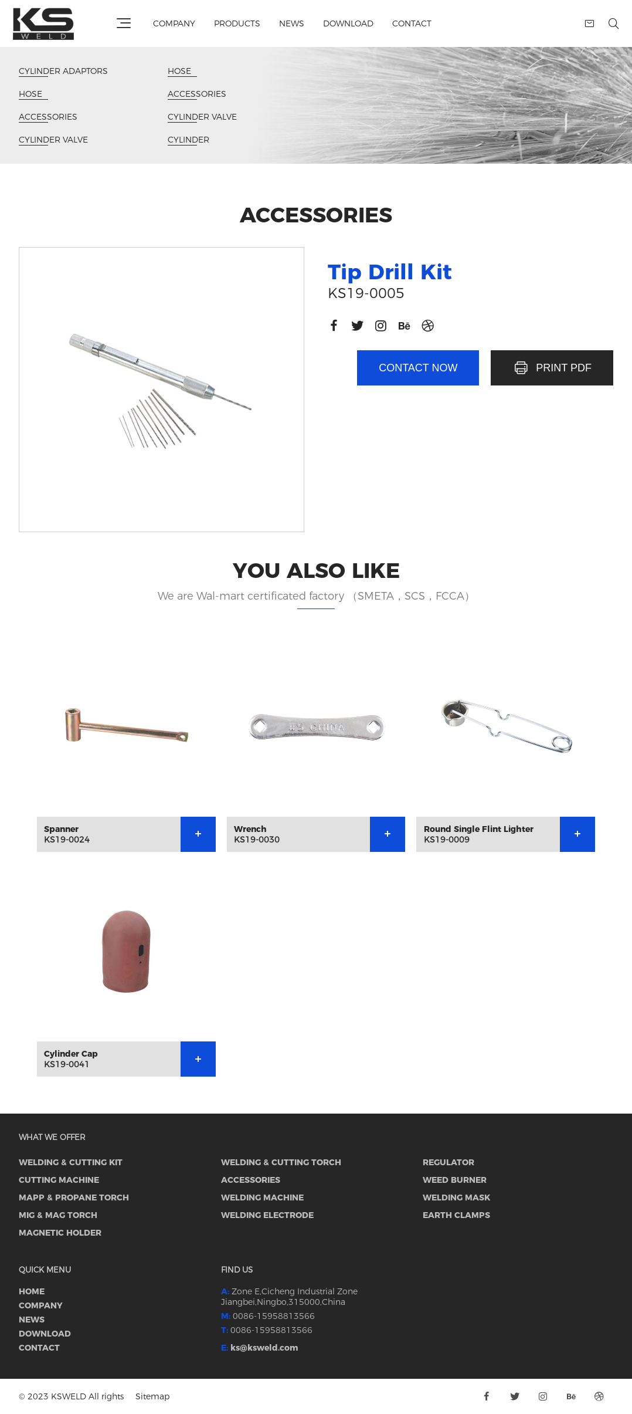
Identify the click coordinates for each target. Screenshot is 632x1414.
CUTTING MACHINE (59, 1180)
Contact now (418, 368)
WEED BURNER (455, 1180)
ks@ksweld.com (264, 1347)
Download (348, 23)
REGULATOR (448, 1162)
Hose (33, 94)
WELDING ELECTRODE (267, 1215)
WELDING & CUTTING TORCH (281, 1162)
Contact (411, 23)
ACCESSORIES (48, 117)
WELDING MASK (456, 1197)
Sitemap (152, 1396)
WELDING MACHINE (262, 1197)
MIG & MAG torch (58, 1215)
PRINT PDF (552, 368)
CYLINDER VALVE (53, 140)
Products (237, 23)
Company (174, 23)
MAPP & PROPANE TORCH (74, 1197)
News (291, 23)
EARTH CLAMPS (456, 1215)
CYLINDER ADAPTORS (63, 71)
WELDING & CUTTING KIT (71, 1162)
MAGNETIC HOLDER (60, 1232)
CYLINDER (188, 140)
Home (32, 1291)
